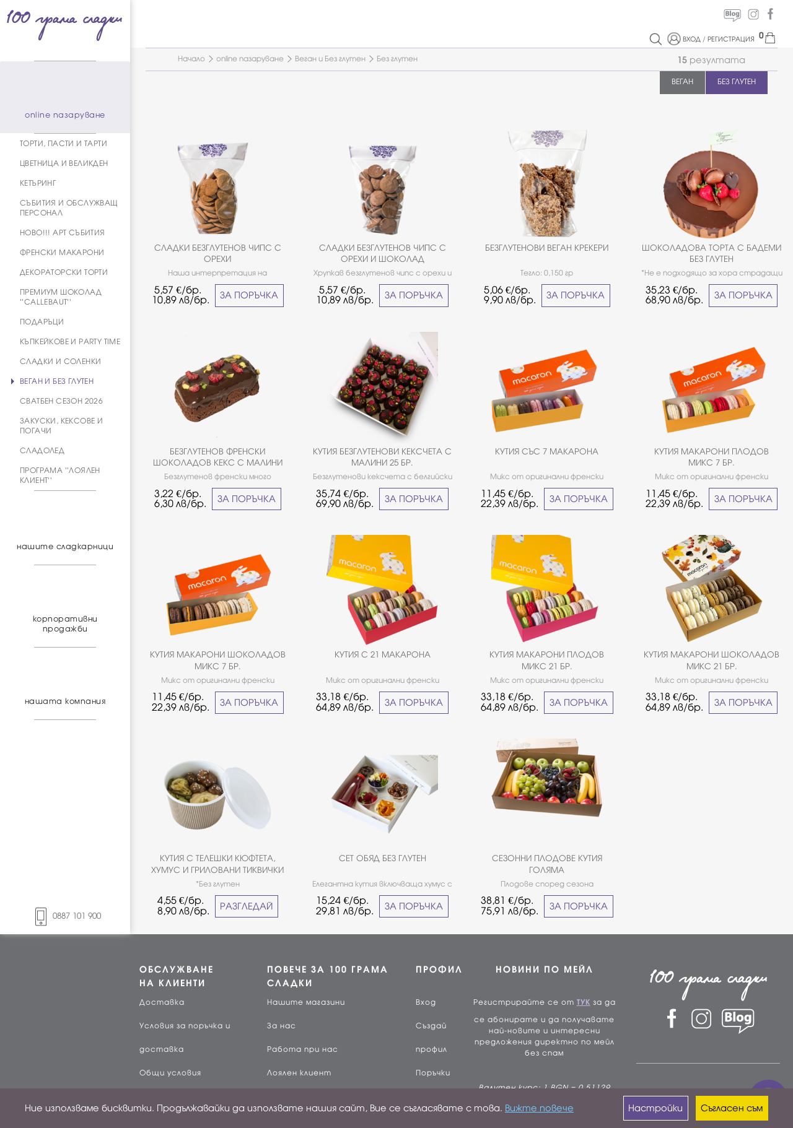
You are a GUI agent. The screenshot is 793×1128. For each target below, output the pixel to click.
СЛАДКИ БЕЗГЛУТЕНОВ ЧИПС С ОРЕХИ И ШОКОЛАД (382, 253)
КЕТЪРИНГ (38, 183)
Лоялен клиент (299, 1073)
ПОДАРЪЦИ (42, 322)
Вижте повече (539, 1108)
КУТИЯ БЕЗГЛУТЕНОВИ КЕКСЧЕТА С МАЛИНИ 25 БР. (382, 457)
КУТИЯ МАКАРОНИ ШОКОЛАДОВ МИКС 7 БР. (218, 660)
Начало (191, 58)
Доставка (162, 1002)
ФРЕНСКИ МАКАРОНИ (62, 252)
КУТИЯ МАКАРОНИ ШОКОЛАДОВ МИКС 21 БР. (711, 660)
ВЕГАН (682, 81)
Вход (426, 1002)
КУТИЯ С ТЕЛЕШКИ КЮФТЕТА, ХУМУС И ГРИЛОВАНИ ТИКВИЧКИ (217, 864)
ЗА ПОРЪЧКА (249, 295)
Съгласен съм (732, 1108)
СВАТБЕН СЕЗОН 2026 (61, 401)
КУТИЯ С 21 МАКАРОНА (383, 654)
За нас (281, 1026)
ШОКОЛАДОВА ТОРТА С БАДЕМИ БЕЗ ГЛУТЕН (711, 253)
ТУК (583, 1002)
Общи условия (170, 1073)
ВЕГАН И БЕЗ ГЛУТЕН (57, 381)
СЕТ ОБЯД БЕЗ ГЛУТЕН (382, 858)
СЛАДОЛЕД (42, 450)
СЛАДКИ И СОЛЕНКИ (60, 361)
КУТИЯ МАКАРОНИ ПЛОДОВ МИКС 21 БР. (546, 660)
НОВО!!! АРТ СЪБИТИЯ (62, 232)
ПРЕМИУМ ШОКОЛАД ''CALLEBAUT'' (61, 297)
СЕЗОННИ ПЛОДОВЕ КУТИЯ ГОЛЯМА (547, 864)
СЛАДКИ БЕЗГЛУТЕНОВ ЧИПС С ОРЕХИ (217, 253)
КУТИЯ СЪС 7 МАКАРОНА (546, 451)
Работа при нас (302, 1049)
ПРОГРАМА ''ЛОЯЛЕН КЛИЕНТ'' (60, 475)
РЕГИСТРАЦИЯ (731, 39)
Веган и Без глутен (330, 58)
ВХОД (692, 39)
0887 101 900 (65, 916)
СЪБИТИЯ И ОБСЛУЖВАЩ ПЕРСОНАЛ (69, 208)
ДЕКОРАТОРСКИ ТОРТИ (64, 272)
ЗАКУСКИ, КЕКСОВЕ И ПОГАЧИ (61, 426)
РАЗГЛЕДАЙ (246, 906)
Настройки (655, 1108)
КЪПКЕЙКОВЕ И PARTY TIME (70, 341)
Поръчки (433, 1073)
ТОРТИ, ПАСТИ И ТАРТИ (63, 143)
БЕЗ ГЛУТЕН (736, 81)
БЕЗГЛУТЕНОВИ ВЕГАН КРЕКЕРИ (546, 248)
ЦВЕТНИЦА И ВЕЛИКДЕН (64, 163)
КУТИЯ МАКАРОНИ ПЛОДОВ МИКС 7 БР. (711, 457)
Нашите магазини (306, 1002)
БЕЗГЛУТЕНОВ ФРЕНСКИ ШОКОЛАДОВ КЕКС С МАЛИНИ (218, 457)
